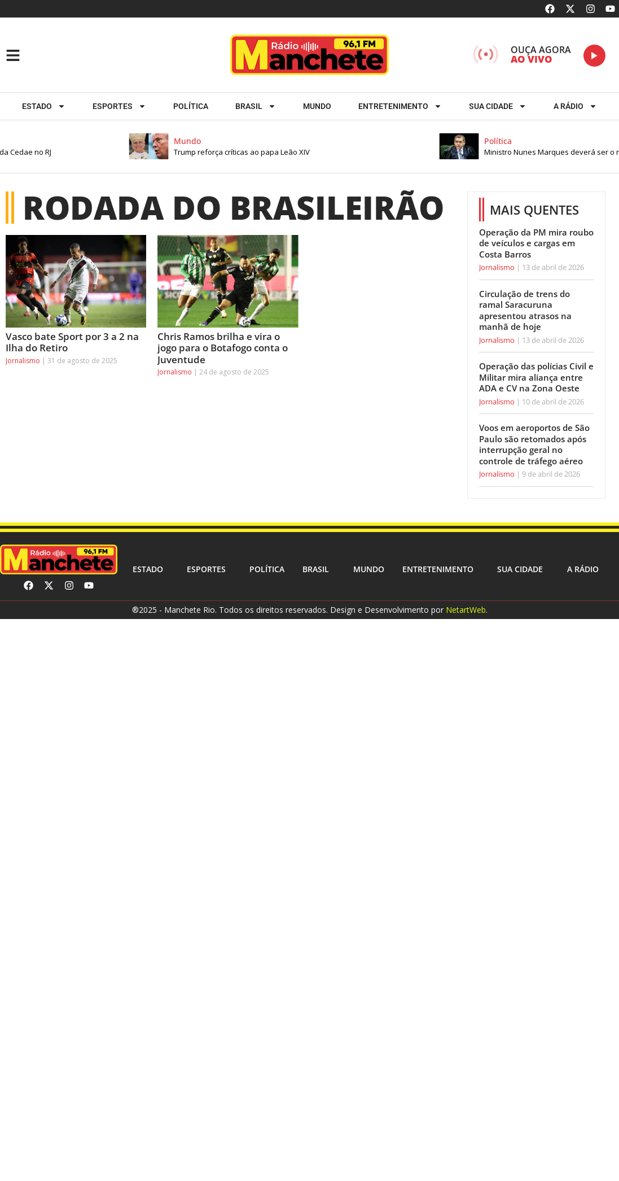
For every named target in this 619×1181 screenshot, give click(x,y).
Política (190, 106)
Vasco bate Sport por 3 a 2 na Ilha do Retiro (72, 342)
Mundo (317, 106)
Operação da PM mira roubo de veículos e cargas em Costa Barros (536, 243)
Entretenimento (400, 106)
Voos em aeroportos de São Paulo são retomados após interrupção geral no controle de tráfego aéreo (534, 444)
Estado (43, 106)
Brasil (255, 106)
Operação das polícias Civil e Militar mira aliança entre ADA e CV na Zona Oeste (536, 377)
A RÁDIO (575, 106)
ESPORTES (119, 106)
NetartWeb (466, 609)
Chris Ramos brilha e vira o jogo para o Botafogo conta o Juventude (222, 348)
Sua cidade (497, 106)
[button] (292, 146)
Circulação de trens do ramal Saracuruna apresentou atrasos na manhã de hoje (525, 310)
